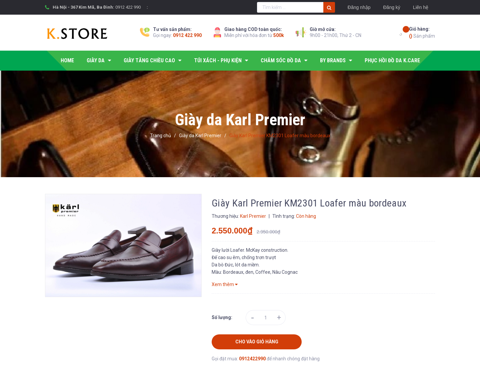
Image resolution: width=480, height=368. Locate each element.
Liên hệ (420, 7)
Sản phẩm (422, 32)
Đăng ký (391, 7)
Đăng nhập (359, 7)
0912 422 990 (128, 7)
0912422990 (253, 358)
